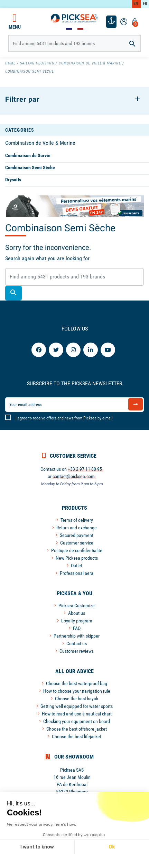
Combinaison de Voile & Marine (40, 143)
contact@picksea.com (74, 476)
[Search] (74, 43)
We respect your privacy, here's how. (40, 824)
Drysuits (13, 179)
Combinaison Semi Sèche (30, 167)
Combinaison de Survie (27, 155)
